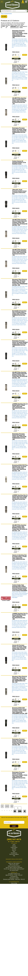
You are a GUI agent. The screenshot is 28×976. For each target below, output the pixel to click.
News (14, 851)
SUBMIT (14, 826)
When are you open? (14, 864)
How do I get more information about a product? (14, 868)
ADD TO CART (24, 55)
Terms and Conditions (14, 854)
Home (2, 13)
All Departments (8, 13)
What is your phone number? (14, 866)
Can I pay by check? (14, 870)
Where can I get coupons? (14, 863)
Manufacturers (14, 852)
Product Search (14, 847)
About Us (14, 850)
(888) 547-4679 (14, 839)
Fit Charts (14, 848)
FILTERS (4, 16)
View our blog (14, 883)
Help (14, 855)
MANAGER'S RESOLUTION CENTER (14, 859)
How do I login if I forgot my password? (14, 867)
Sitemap (14, 846)
